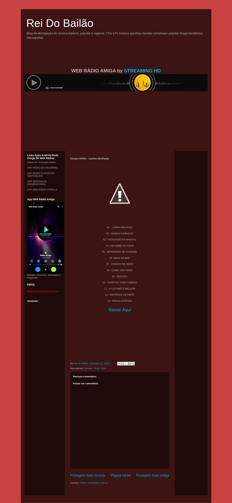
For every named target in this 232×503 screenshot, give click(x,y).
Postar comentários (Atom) (93, 482)
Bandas (88, 368)
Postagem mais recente (87, 475)
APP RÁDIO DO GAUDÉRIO (42, 167)
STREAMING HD (142, 70)
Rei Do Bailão (60, 23)
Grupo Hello (100, 368)
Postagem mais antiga (152, 475)
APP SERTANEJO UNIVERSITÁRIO (37, 183)
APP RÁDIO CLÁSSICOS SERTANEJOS (41, 174)
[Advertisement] (116, 58)
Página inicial (120, 475)
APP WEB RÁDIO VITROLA (42, 189)
